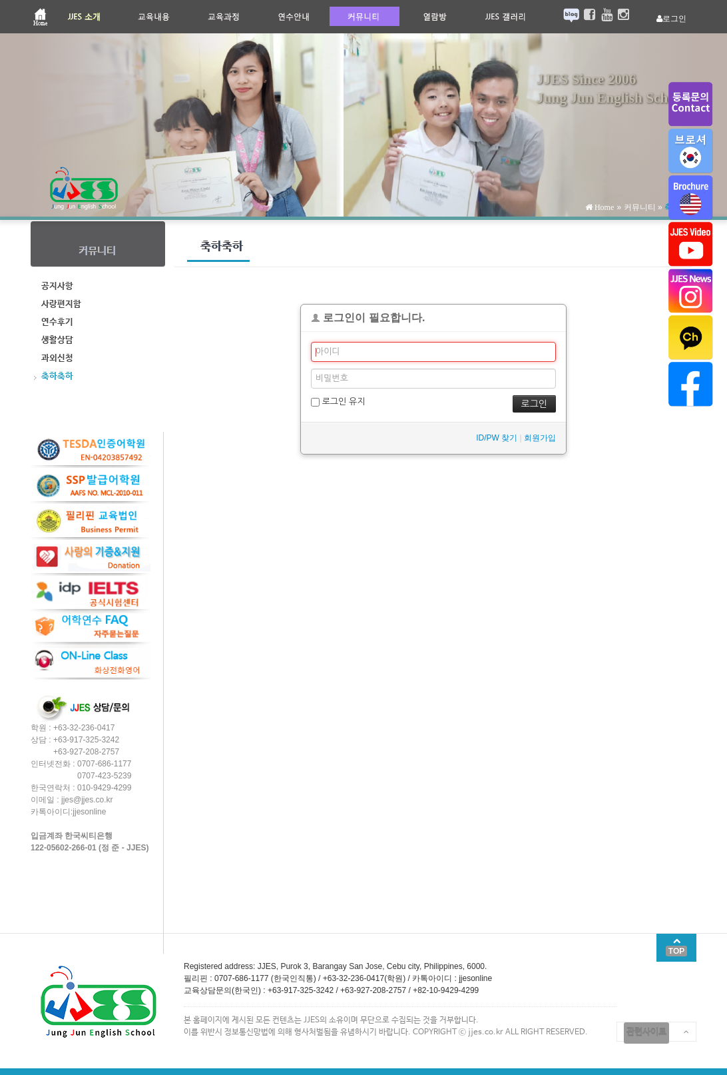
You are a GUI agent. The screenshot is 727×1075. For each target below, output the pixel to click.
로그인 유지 (338, 402)
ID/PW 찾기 (496, 438)
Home (603, 207)
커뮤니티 (640, 207)
